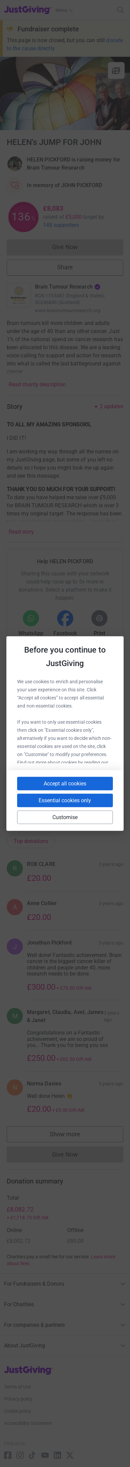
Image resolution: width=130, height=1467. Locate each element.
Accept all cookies (65, 783)
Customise (65, 817)
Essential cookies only (65, 800)
